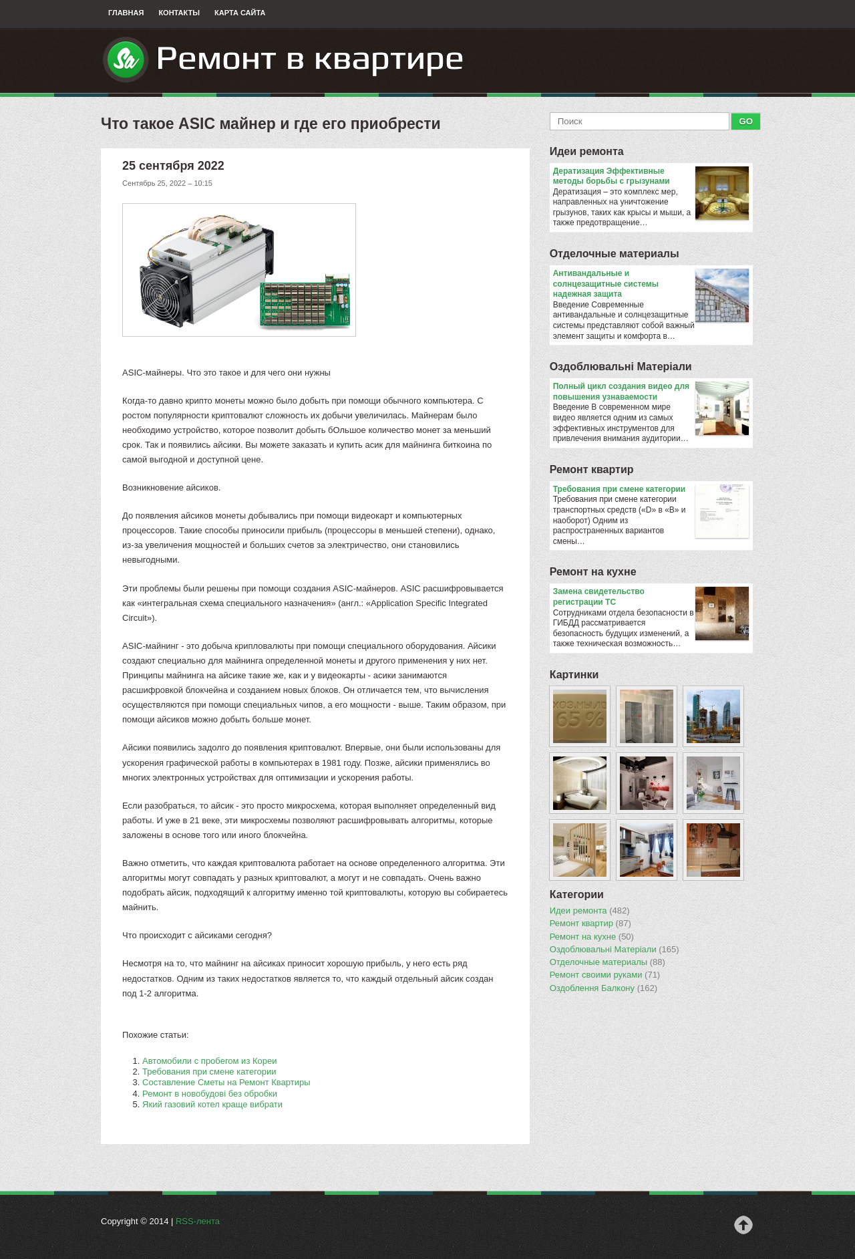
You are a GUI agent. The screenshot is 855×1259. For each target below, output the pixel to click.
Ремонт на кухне (593, 571)
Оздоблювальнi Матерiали (621, 366)
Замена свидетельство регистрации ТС (651, 597)
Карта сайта (239, 13)
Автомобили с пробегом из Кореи (209, 1061)
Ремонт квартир (592, 469)
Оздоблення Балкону (603, 988)
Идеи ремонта (587, 151)
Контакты (179, 13)
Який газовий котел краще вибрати (212, 1104)
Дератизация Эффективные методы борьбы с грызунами (651, 176)
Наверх (743, 1225)
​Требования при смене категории (209, 1072)
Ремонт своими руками (605, 975)
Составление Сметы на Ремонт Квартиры (226, 1082)
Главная (126, 13)
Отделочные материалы (614, 253)
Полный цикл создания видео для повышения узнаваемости (651, 392)
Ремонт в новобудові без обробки (209, 1094)
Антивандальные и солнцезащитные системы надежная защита (651, 284)
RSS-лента (198, 1221)
